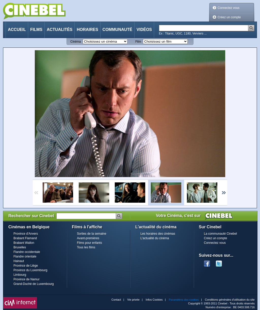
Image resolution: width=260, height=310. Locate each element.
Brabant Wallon (23, 243)
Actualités (59, 29)
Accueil (17, 29)
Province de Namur (26, 279)
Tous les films (86, 247)
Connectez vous (228, 8)
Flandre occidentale (26, 252)
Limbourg (19, 275)
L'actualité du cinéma (154, 238)
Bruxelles (19, 247)
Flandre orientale (24, 256)
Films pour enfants (89, 243)
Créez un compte (229, 17)
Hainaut (18, 261)
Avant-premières (88, 238)
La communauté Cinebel (220, 233)
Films (36, 29)
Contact (116, 299)
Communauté (117, 29)
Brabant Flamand (25, 238)
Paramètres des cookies (184, 299)
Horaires (87, 29)
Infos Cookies (154, 299)
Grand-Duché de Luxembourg (33, 284)
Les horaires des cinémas (157, 233)
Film (138, 41)
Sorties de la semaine (91, 233)
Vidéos (144, 29)
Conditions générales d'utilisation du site (230, 299)
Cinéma (75, 41)
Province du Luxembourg (30, 270)
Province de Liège (25, 265)
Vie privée (133, 299)
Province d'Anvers (25, 233)
